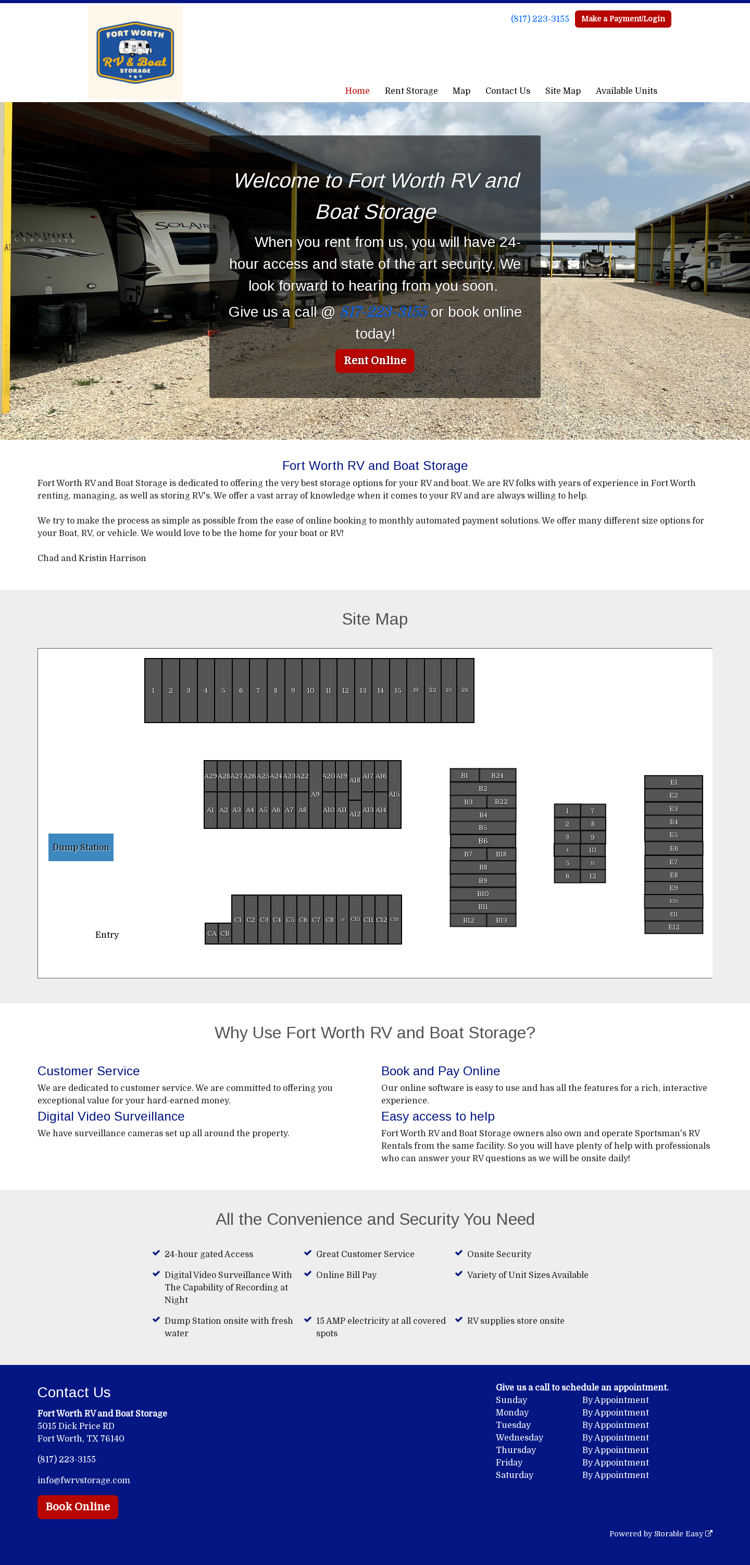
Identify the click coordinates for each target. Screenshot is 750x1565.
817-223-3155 (383, 312)
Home (357, 91)
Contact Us (507, 91)
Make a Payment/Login (623, 19)
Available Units (626, 91)
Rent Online (375, 361)
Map (461, 91)
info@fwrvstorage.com (84, 1480)
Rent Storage (411, 91)
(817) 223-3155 (540, 19)
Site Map (563, 91)
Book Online (78, 1507)
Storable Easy (683, 1534)
